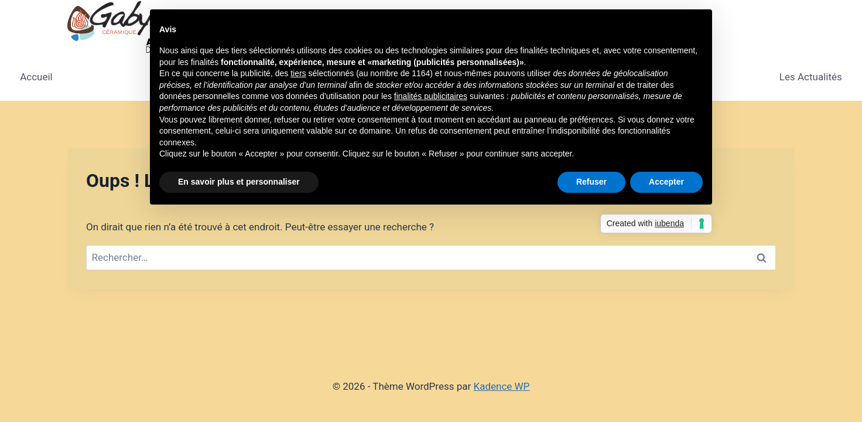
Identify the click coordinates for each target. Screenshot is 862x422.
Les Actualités (810, 77)
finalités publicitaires (430, 96)
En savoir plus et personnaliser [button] (239, 181)
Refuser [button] (591, 181)
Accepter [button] (666, 181)
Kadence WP (502, 386)
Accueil (36, 77)
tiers (298, 73)
